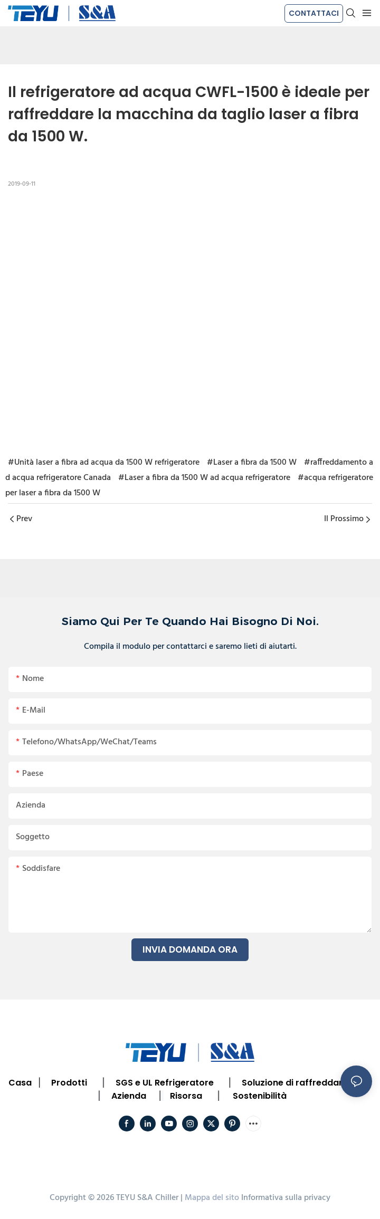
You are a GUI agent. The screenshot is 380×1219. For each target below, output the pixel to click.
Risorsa (186, 1096)
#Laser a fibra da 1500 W (252, 462)
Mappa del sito (212, 1198)
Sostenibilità (260, 1096)
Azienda (128, 1096)
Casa (20, 1083)
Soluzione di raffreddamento (304, 1083)
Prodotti (69, 1083)
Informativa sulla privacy (285, 1198)
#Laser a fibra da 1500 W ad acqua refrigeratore (204, 478)
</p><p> (190, 320)
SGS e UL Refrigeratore (165, 1083)
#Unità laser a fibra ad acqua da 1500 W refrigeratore (104, 462)
